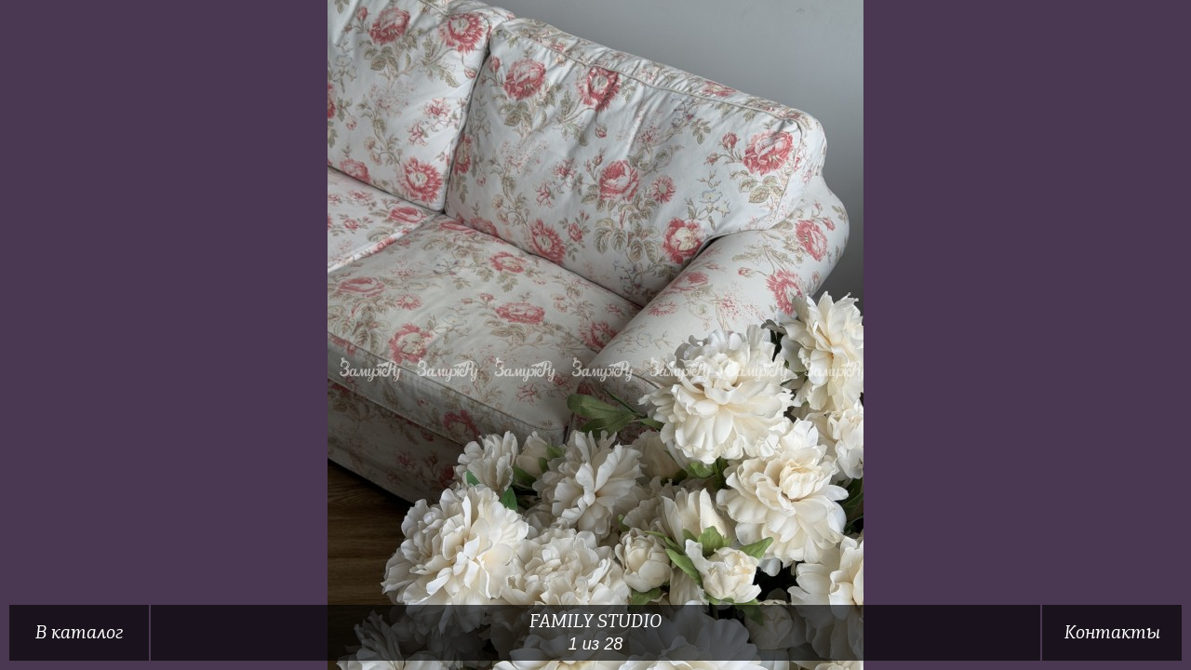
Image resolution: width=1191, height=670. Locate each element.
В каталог (79, 632)
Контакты (1112, 632)
